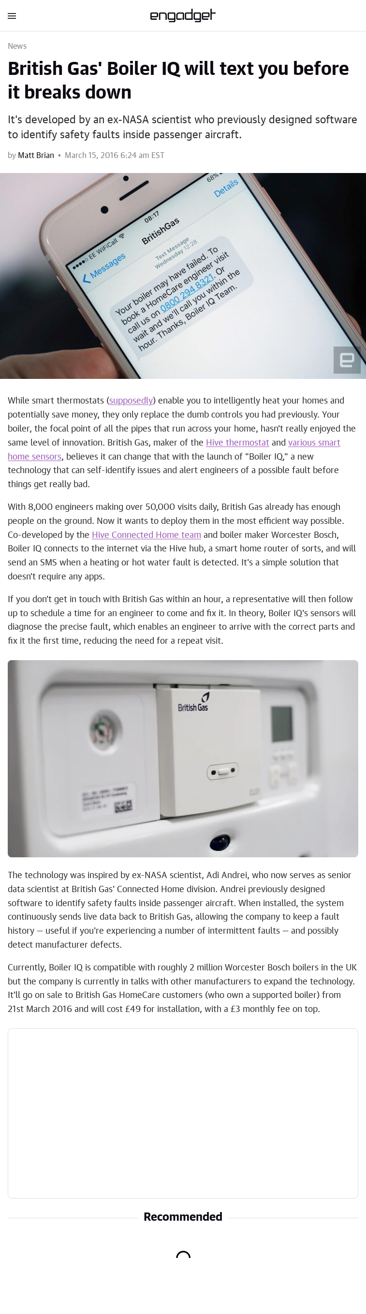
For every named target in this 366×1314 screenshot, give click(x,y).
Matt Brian (36, 155)
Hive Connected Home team (146, 535)
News (17, 46)
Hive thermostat (237, 443)
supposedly (131, 401)
